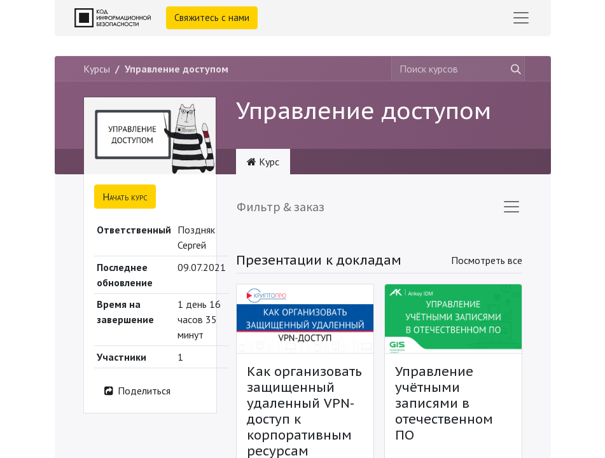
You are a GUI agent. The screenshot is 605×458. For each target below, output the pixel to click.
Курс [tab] (263, 161)
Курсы (96, 68)
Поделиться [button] (136, 390)
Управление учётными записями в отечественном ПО (444, 403)
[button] (125, 196)
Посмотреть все (486, 260)
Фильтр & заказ (280, 206)
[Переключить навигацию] (511, 206)
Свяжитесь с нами (211, 17)
